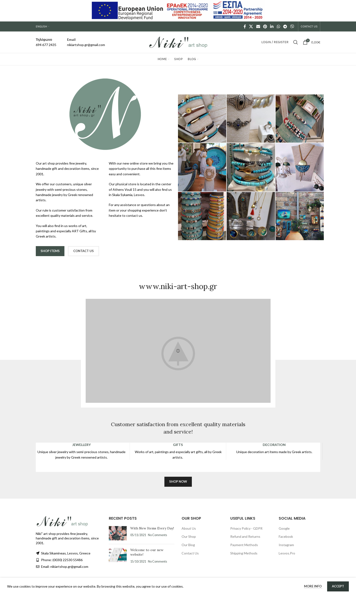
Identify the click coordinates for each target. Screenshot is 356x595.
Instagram (286, 545)
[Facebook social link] (245, 26)
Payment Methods (244, 545)
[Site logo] (178, 42)
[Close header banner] (350, 10)
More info (313, 586)
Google (284, 528)
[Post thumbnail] (118, 533)
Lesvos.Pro (287, 553)
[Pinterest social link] (265, 26)
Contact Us (190, 553)
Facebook (286, 536)
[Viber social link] (292, 26)
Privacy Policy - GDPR (246, 528)
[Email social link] (258, 26)
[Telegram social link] (285, 26)
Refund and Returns (245, 536)
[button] (178, 350)
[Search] (295, 42)
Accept (338, 586)
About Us (189, 528)
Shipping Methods (243, 553)
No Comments (157, 535)
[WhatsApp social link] (278, 26)
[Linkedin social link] (272, 26)
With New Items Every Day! (152, 528)
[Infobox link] (46, 42)
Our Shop (189, 536)
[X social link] (251, 26)
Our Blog (188, 545)
